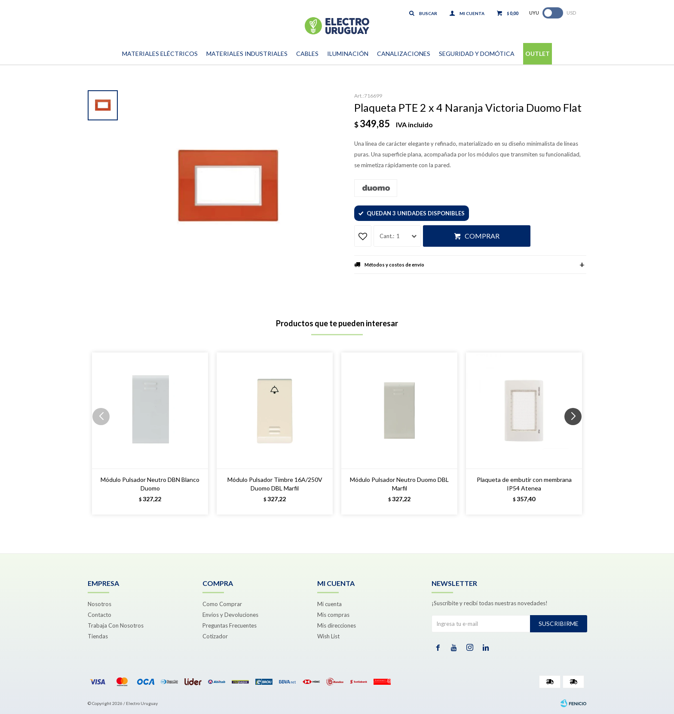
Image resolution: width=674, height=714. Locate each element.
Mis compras (333, 614)
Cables (307, 53)
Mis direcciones (336, 625)
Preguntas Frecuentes (229, 625)
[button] (576, 433)
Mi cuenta (329, 604)
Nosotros (99, 604)
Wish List (328, 636)
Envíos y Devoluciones (230, 614)
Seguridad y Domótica (477, 53)
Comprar (482, 236)
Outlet (537, 53)
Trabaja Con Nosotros (116, 625)
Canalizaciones (403, 53)
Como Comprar (222, 604)
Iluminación (347, 53)
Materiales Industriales (247, 53)
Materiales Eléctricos (160, 53)
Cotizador (215, 636)
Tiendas (98, 636)
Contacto (99, 614)
